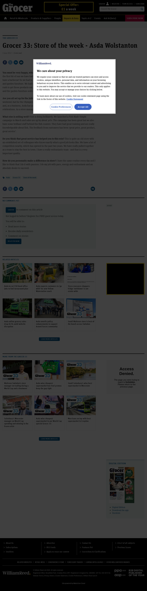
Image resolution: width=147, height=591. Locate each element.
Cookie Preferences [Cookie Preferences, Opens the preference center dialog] (61, 106)
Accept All (83, 106)
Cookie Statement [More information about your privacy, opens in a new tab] (75, 99)
